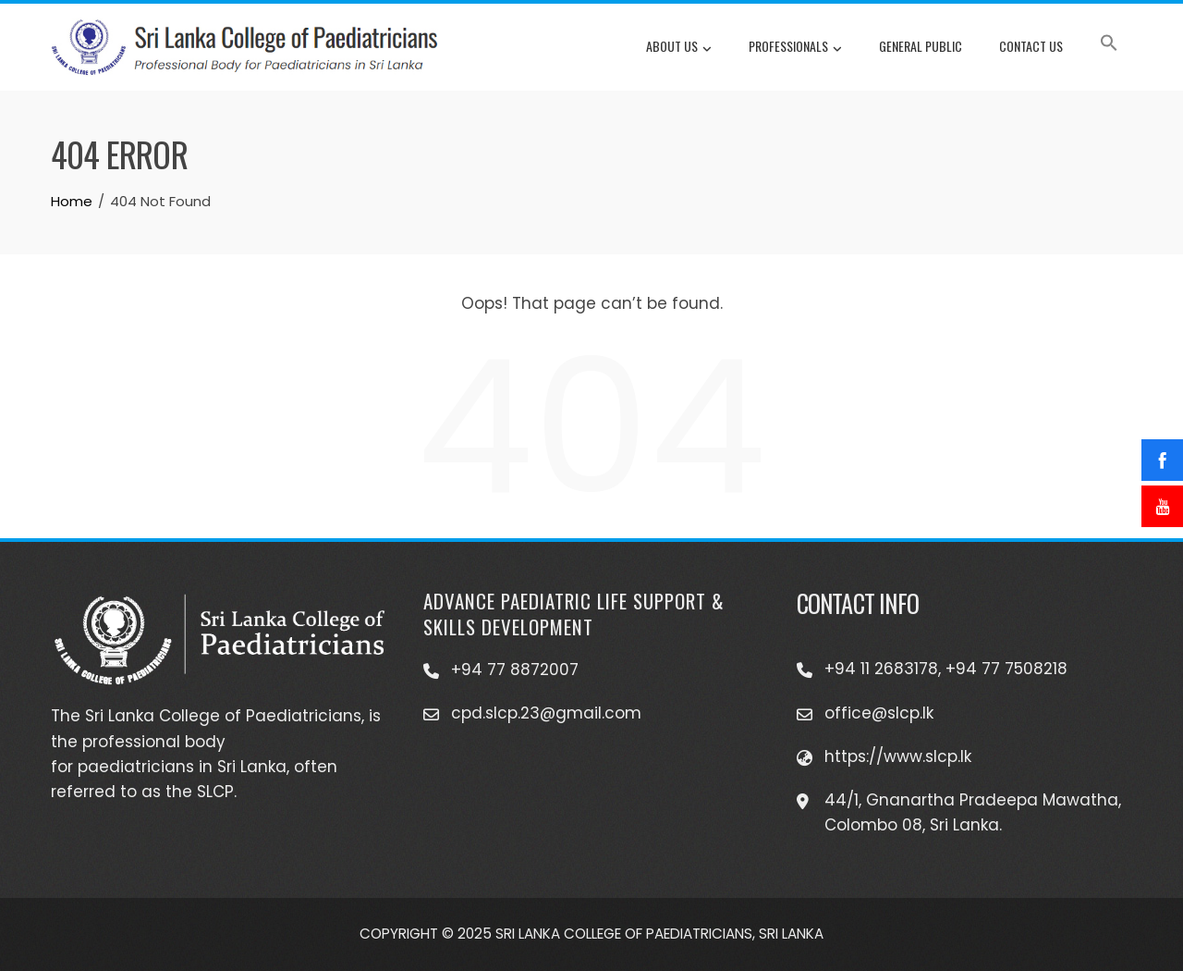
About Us (679, 48)
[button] (1109, 46)
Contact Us (1031, 45)
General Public (920, 45)
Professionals (795, 48)
